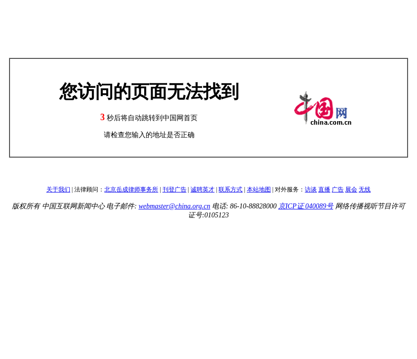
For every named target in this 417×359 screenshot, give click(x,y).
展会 (351, 189)
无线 (365, 189)
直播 (324, 189)
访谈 (311, 189)
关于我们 (58, 189)
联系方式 (230, 189)
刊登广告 (175, 189)
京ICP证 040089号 (305, 206)
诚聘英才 (202, 189)
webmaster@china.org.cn (174, 206)
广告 (338, 189)
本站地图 (259, 189)
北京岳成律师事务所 (131, 189)
